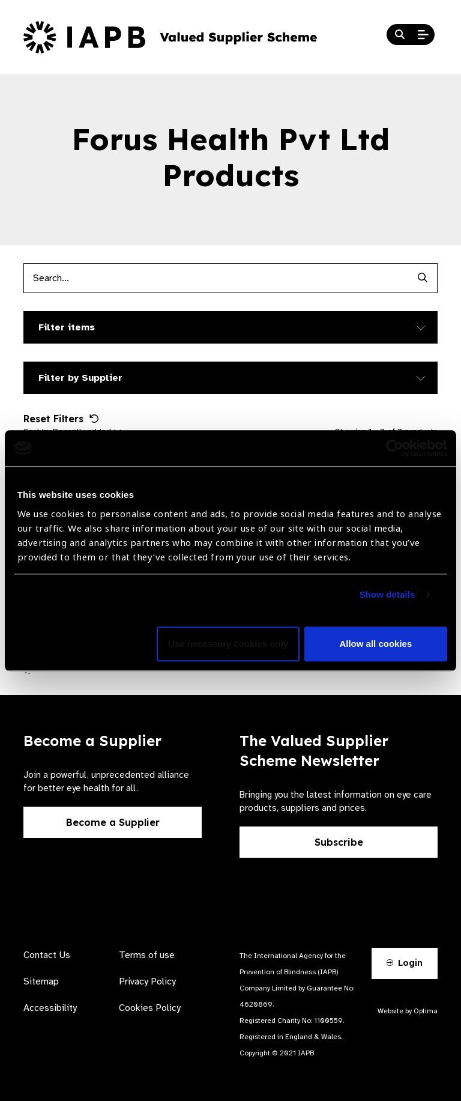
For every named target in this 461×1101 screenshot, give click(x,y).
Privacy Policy (147, 981)
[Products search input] (215, 278)
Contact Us (46, 955)
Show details (387, 594)
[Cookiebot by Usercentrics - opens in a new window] (394, 448)
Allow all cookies (375, 643)
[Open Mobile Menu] (423, 35)
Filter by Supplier (80, 378)
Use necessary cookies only (228, 643)
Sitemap (41, 981)
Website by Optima (408, 1011)
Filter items (66, 327)
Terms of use (147, 955)
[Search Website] (399, 35)
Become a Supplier (113, 822)
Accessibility (50, 1008)
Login (405, 962)
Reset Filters (61, 419)
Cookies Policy (150, 1008)
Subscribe (339, 842)
